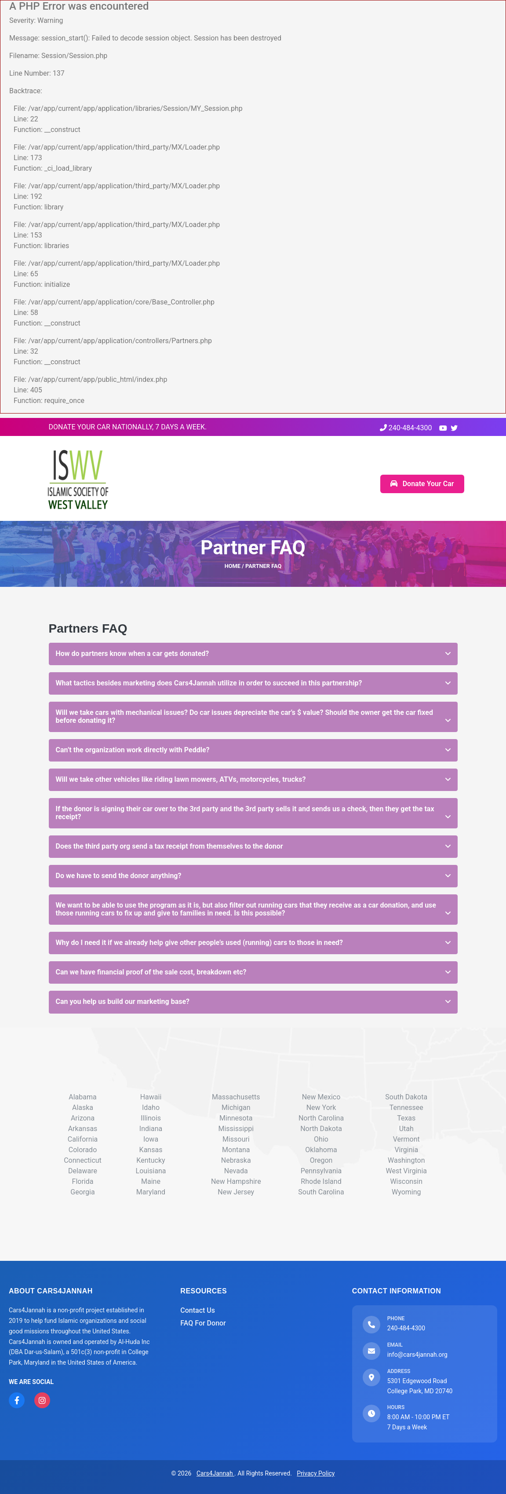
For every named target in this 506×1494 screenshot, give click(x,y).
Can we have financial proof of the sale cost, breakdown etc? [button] (151, 972)
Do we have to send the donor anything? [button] (119, 876)
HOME (232, 566)
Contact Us (197, 1310)
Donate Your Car (422, 484)
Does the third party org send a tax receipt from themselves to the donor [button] (169, 846)
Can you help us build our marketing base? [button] (123, 1001)
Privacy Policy (316, 1473)
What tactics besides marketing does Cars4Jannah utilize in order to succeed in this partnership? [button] (209, 683)
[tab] (253, 654)
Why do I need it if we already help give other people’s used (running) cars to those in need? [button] (199, 942)
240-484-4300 (406, 428)
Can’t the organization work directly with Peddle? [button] (133, 750)
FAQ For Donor (203, 1323)
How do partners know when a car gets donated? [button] (132, 653)
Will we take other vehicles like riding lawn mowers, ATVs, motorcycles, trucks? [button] (181, 779)
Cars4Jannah (215, 1473)
